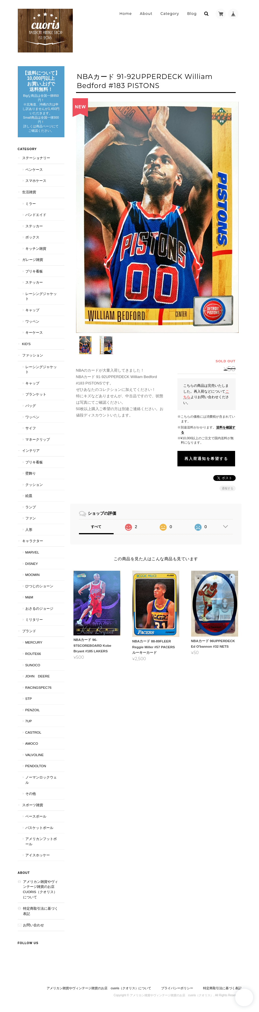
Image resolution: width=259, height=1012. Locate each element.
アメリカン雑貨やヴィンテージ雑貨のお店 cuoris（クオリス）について (40, 889)
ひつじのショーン (39, 586)
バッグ (30, 405)
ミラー (30, 203)
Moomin (32, 575)
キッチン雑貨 (35, 248)
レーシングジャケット (41, 296)
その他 (30, 793)
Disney (31, 563)
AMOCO (31, 743)
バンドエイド (35, 215)
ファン (30, 518)
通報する (227, 484)
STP (28, 698)
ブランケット (35, 394)
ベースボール (35, 816)
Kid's (26, 344)
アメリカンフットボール (41, 841)
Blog (192, 13)
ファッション (32, 355)
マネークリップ (37, 439)
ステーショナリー (36, 158)
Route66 (33, 654)
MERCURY (34, 642)
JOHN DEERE (37, 676)
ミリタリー (34, 619)
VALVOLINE (34, 755)
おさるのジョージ (39, 608)
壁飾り (30, 473)
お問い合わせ (33, 925)
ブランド (29, 631)
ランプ (30, 507)
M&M (29, 597)
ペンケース (34, 169)
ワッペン (32, 321)
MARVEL (32, 552)
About (146, 13)
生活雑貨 (29, 192)
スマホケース (35, 180)
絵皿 (28, 496)
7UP (28, 721)
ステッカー (34, 226)
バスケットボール (39, 828)
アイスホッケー (37, 855)
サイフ (30, 428)
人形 (28, 529)
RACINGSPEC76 (38, 687)
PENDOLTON (35, 766)
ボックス (32, 237)
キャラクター (32, 541)
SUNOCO (32, 665)
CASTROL (33, 732)
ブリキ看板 (34, 271)
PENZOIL (32, 710)
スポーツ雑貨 (32, 805)
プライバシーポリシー (177, 988)
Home (125, 13)
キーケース (34, 332)
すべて (96, 523)
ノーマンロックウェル (41, 779)
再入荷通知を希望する (206, 454)
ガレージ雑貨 (32, 259)
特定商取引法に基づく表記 (40, 911)
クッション (34, 484)
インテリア (31, 450)
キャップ (32, 310)
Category (170, 13)
